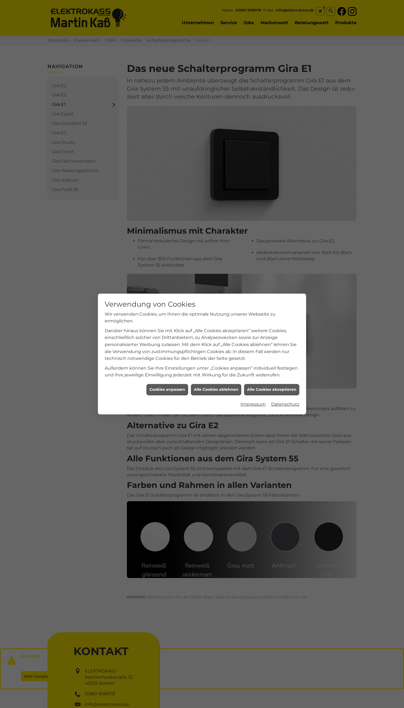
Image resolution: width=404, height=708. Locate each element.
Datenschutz (285, 385)
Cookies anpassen (167, 370)
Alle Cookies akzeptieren (271, 370)
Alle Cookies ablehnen (216, 370)
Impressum (253, 385)
